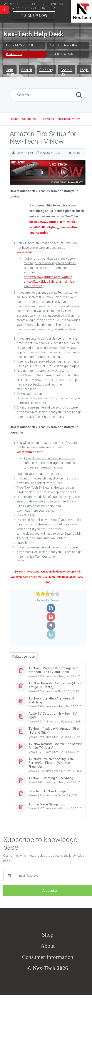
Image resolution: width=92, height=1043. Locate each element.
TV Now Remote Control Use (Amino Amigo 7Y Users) (55, 685)
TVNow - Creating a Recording (50, 778)
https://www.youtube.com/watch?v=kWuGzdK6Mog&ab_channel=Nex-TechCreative (49, 281)
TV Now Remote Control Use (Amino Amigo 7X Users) (55, 746)
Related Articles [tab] (23, 656)
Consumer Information (47, 957)
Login (84, 70)
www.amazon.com (30, 252)
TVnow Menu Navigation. (46, 804)
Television (47, 118)
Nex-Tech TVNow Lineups (47, 791)
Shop (48, 935)
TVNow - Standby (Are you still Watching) (51, 700)
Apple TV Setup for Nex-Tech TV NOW (52, 715)
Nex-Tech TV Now (69, 118)
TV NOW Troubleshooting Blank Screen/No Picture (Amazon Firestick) (51, 763)
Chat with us (14, 54)
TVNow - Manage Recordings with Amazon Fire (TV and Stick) (53, 670)
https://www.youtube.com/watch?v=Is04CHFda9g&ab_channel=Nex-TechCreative (54, 227)
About (48, 946)
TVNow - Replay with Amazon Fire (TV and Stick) (53, 731)
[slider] (48, 593)
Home (14, 118)
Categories (29, 118)
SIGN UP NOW (33, 15)
